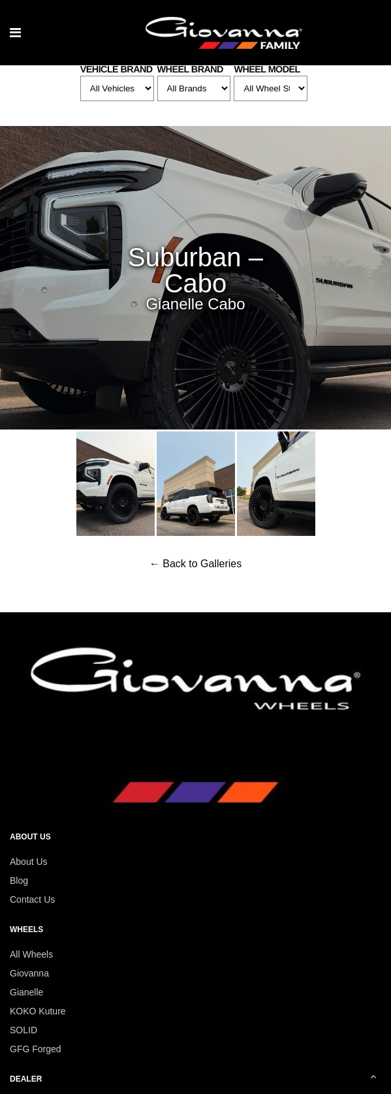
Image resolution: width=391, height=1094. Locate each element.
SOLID (23, 1030)
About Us (29, 861)
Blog (19, 880)
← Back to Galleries (195, 563)
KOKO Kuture (38, 1011)
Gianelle (26, 992)
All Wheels (31, 954)
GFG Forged (35, 1049)
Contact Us (32, 899)
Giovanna (29, 973)
